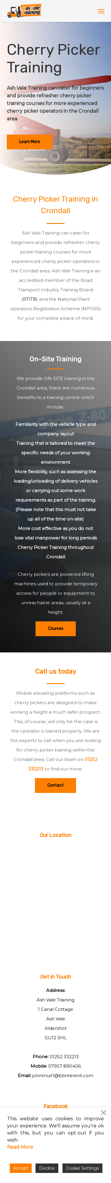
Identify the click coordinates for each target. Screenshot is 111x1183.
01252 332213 (64, 1056)
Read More (20, 1147)
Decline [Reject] (47, 1168)
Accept (20, 1168)
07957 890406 (64, 1066)
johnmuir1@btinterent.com (62, 1075)
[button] (101, 11)
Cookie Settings (82, 1168)
